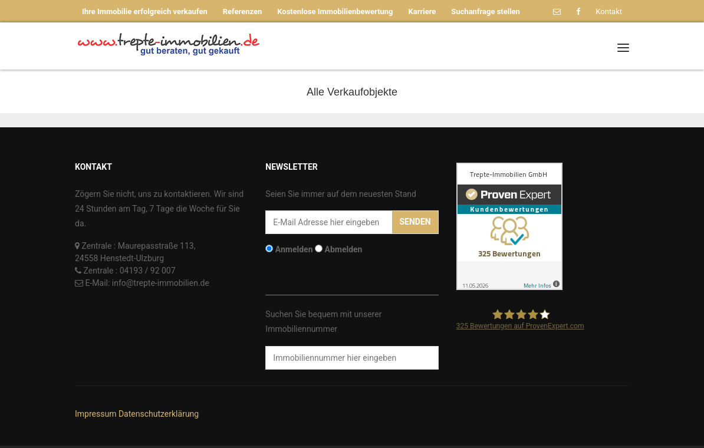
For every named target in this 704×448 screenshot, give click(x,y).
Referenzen (242, 11)
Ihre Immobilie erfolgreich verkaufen (145, 11)
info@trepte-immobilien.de (160, 283)
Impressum (95, 414)
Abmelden (344, 249)
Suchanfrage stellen (485, 11)
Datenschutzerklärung (159, 414)
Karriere (422, 11)
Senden (414, 221)
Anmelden (294, 249)
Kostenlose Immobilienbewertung (335, 11)
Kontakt (609, 11)
